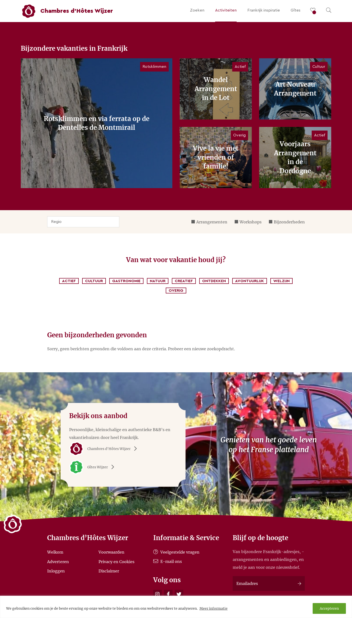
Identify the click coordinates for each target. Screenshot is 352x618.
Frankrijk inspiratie (263, 10)
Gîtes (295, 10)
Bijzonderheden (289, 222)
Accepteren (329, 608)
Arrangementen (211, 222)
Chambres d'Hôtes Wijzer (104, 448)
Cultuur (94, 281)
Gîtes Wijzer (93, 467)
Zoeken (197, 10)
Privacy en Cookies (116, 561)
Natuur (157, 281)
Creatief (184, 281)
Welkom (55, 552)
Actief (69, 281)
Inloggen (56, 571)
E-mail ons (167, 561)
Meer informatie (213, 608)
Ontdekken (214, 281)
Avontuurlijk (249, 281)
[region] (176, 607)
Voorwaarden (111, 552)
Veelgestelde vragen (176, 552)
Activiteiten (226, 10)
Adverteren (58, 561)
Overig (176, 290)
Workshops (251, 222)
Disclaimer (109, 571)
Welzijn (281, 281)
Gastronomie (126, 281)
